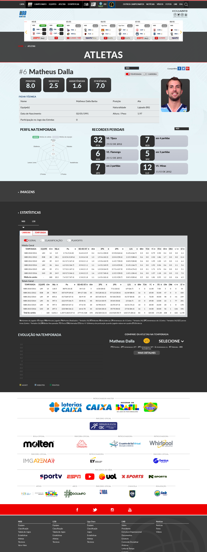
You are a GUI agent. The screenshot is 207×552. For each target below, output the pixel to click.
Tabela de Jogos (24, 532)
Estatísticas (22, 535)
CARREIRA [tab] (26, 233)
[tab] (23, 221)
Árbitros (125, 545)
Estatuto (125, 538)
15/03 (163, 171)
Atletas (31, 46)
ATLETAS (62, 4)
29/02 (114, 144)
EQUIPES (52, 4)
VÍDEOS (160, 4)
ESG (181, 4)
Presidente (126, 528)
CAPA (22, 4)
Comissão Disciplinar (130, 542)
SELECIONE (171, 341)
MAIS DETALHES (147, 352)
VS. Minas (161, 165)
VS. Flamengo (113, 152)
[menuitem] (40, 4)
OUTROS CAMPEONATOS (133, 4)
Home (20, 46)
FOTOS (168, 4)
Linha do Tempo (128, 548)
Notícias (159, 525)
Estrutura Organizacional (132, 532)
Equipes (21, 525)
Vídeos (159, 532)
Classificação (23, 528)
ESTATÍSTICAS (73, 4)
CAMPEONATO (40, 4)
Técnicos (21, 542)
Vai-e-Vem (22, 545)
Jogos (89, 532)
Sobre (124, 525)
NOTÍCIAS (150, 4)
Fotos (158, 528)
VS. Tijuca (111, 138)
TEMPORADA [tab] (40, 233)
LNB (175, 4)
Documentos (127, 535)
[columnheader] (50, 249)
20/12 (114, 157)
